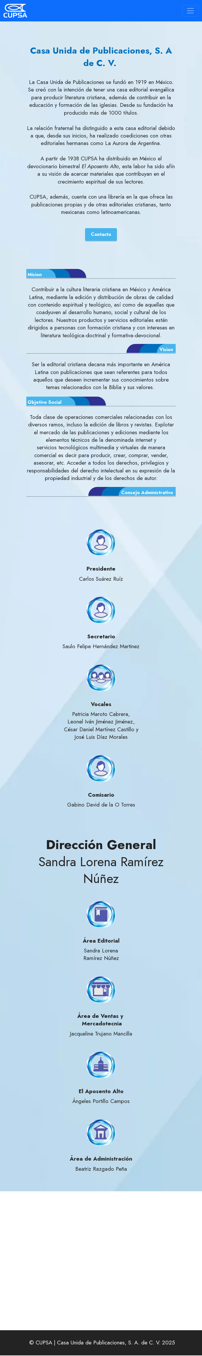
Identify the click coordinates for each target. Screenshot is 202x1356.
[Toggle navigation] (190, 11)
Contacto (101, 235)
